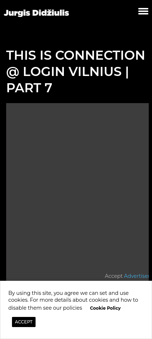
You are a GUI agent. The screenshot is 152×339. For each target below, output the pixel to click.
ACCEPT (24, 322)
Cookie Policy (105, 308)
